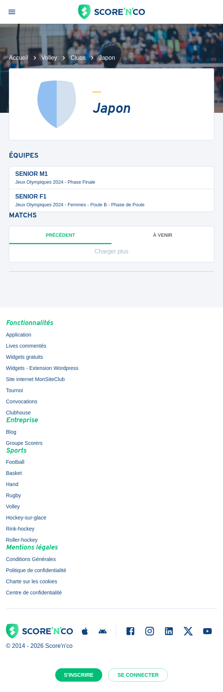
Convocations (21, 401)
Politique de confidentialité (36, 570)
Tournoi (14, 390)
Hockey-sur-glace (26, 518)
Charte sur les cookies (31, 581)
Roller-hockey (22, 540)
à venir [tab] (162, 235)
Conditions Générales (31, 559)
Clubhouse (18, 413)
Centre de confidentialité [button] (34, 593)
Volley (49, 58)
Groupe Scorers (24, 443)
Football (15, 462)
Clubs (78, 58)
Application (18, 335)
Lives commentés (26, 346)
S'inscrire (79, 675)
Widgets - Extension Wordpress (42, 368)
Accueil (18, 58)
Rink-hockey (20, 529)
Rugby (13, 495)
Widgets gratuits (24, 357)
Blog (11, 432)
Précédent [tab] (60, 238)
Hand (12, 484)
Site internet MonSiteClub (35, 379)
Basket (14, 473)
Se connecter (138, 675)
